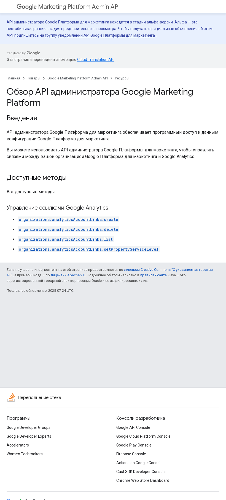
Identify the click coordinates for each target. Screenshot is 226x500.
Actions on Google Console (139, 463)
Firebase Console (131, 454)
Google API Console (133, 427)
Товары (33, 78)
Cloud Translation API (95, 59)
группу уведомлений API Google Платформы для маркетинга (100, 35)
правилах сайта (153, 275)
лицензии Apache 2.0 (68, 275)
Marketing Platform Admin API (68, 6)
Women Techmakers (25, 454)
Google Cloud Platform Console (143, 436)
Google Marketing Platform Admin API (77, 78)
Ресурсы (122, 78)
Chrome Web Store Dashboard (142, 480)
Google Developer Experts (29, 436)
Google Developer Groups (28, 427)
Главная (13, 78)
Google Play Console (134, 445)
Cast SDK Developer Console (141, 471)
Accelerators (18, 445)
